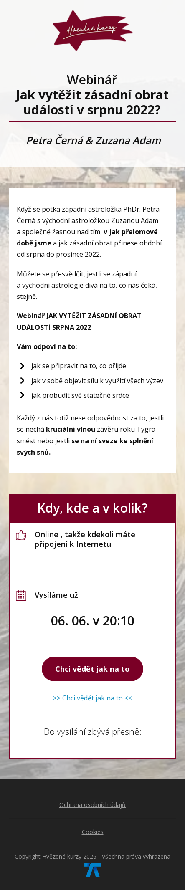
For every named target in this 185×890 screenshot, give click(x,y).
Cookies (93, 832)
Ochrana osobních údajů (92, 805)
